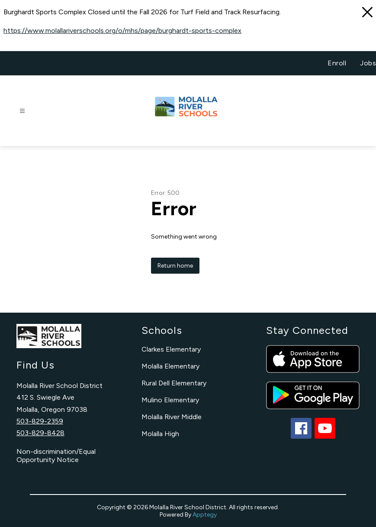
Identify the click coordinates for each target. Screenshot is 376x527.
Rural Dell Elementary (173, 383)
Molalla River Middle (171, 417)
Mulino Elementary (170, 400)
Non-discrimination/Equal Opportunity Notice (56, 455)
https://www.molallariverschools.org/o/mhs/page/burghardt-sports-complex (122, 30)
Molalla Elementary (170, 366)
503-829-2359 (39, 421)
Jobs (368, 63)
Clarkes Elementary (171, 349)
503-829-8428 (40, 433)
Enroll (337, 63)
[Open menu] (22, 111)
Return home (175, 265)
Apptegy (205, 514)
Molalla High (160, 434)
